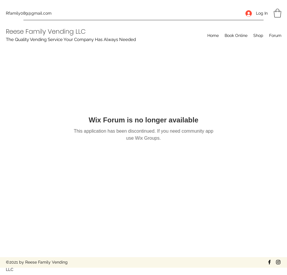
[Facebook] (269, 262)
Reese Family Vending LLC (46, 31)
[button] (277, 13)
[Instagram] (278, 262)
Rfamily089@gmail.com (29, 13)
